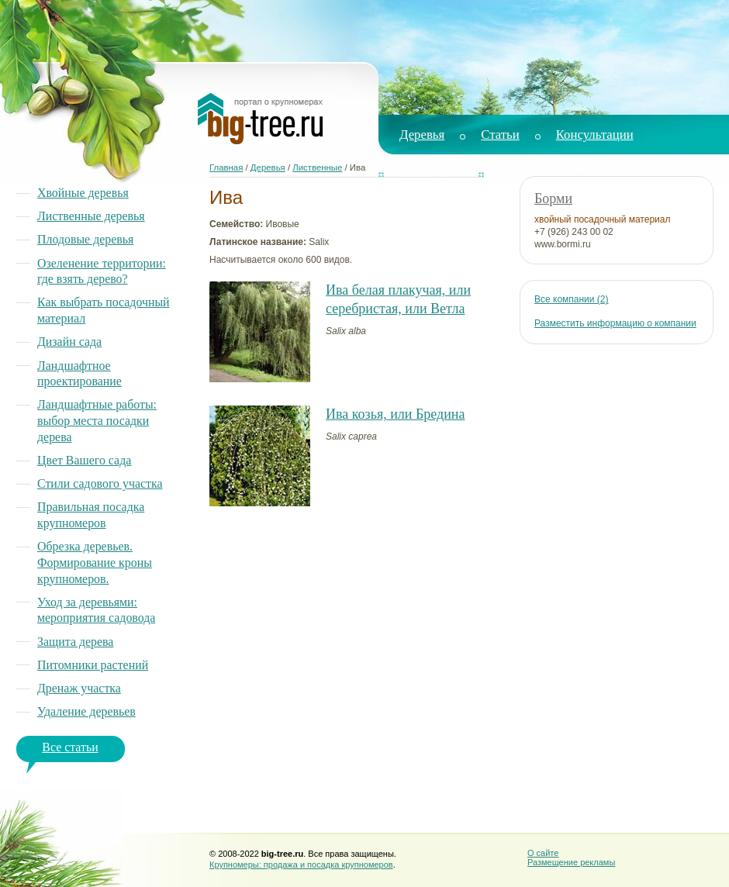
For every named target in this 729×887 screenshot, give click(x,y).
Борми (553, 198)
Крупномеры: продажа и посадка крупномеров (301, 864)
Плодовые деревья (85, 239)
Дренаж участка (79, 688)
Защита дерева (75, 641)
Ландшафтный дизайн (560, 172)
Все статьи (70, 747)
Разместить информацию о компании (615, 323)
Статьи (500, 134)
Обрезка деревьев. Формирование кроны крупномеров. (94, 562)
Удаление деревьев (86, 711)
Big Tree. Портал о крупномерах (260, 118)
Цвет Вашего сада (84, 460)
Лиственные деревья (91, 216)
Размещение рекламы (571, 862)
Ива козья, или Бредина (395, 414)
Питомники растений (92, 664)
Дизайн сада (69, 341)
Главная (226, 167)
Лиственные (317, 167)
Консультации (595, 134)
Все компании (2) (571, 299)
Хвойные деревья (83, 192)
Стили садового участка (99, 483)
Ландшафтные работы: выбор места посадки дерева (97, 420)
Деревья (421, 134)
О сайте (542, 853)
